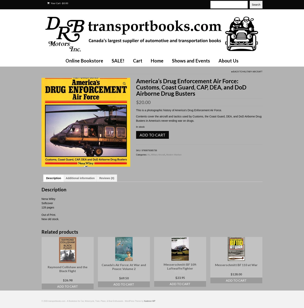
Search (256, 4)
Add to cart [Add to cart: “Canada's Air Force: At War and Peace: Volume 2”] (123, 284)
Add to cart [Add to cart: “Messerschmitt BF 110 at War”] (236, 280)
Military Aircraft (253, 71)
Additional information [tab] (80, 178)
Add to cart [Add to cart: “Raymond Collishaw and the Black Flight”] (67, 286)
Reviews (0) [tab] (106, 178)
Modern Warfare (173, 155)
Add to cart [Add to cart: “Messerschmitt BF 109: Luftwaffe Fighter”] (180, 284)
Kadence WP (149, 301)
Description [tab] (53, 178)
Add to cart (152, 135)
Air (148, 155)
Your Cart (57, 3)
